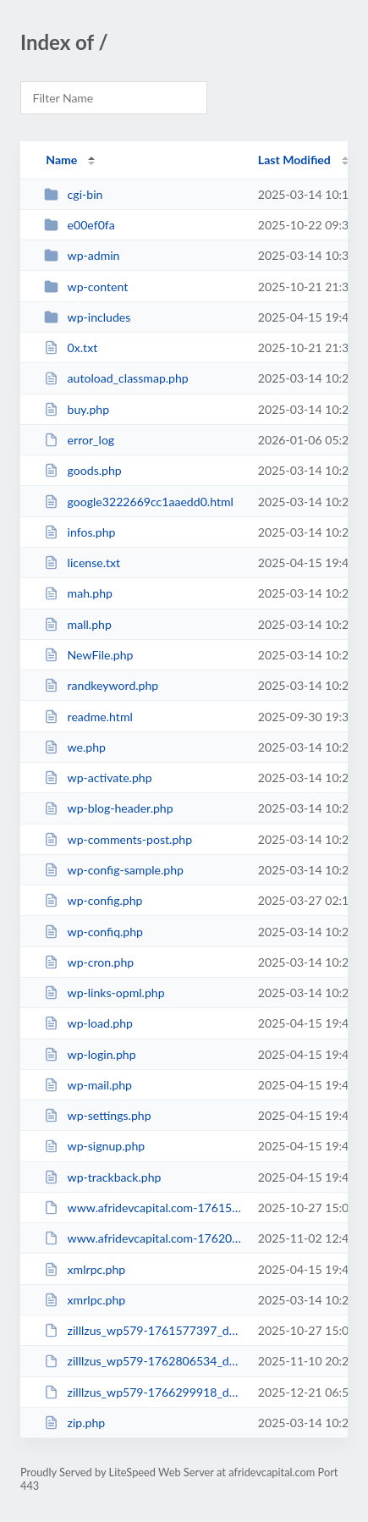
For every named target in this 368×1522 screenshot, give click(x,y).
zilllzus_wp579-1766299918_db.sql (143, 1392)
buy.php (76, 409)
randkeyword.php (101, 685)
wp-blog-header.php (108, 808)
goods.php (83, 470)
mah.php (78, 593)
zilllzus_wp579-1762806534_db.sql (143, 1361)
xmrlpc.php (84, 1300)
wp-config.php (93, 900)
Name (61, 159)
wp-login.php (89, 1054)
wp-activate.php (97, 777)
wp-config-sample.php (114, 870)
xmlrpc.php (84, 1269)
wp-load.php (88, 1023)
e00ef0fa (79, 225)
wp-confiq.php (93, 931)
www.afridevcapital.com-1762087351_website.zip (143, 1238)
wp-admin (81, 255)
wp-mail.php (88, 1085)
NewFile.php (88, 655)
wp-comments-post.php (118, 839)
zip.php (74, 1422)
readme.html (88, 716)
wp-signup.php (94, 1146)
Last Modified (294, 159)
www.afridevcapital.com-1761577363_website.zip (143, 1207)
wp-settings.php (97, 1115)
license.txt (82, 562)
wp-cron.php (89, 962)
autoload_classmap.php (116, 378)
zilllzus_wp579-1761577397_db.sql (143, 1330)
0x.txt (70, 347)
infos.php (79, 532)
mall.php (78, 624)
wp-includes (87, 317)
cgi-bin (73, 194)
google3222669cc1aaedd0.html (138, 501)
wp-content (86, 286)
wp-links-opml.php (104, 992)
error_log (79, 440)
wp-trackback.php (102, 1177)
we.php (75, 747)
